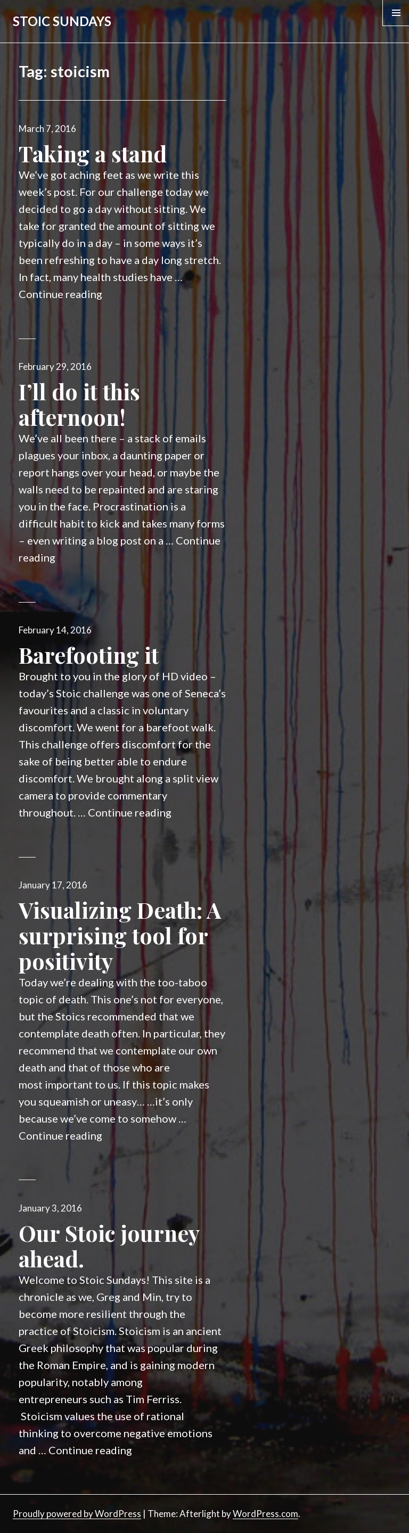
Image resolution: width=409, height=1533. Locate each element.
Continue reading (60, 293)
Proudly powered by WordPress (77, 1513)
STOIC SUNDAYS (62, 21)
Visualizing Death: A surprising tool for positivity (120, 935)
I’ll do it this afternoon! (79, 404)
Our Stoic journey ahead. (109, 1245)
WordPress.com (265, 1513)
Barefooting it (89, 654)
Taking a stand (93, 153)
